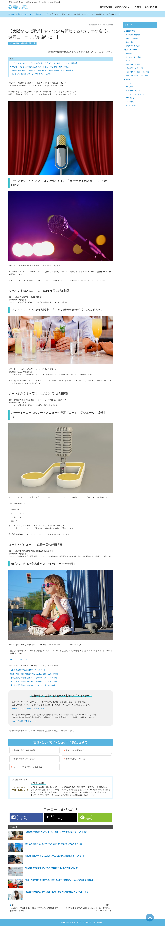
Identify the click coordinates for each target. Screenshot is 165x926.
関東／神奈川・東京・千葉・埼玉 (137, 72)
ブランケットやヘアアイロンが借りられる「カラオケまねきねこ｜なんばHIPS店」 (45, 63)
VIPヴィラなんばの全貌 (18, 659)
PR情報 (137, 7)
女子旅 (128, 61)
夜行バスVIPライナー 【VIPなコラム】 (33, 14)
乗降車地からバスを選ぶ (74, 759)
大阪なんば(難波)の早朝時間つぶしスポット (28, 670)
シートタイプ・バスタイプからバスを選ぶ (29, 709)
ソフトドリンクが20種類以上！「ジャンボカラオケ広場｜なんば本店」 (41, 67)
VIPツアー (129, 83)
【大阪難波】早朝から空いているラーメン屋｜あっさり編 (33, 681)
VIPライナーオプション (134, 91)
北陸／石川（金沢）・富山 (135, 68)
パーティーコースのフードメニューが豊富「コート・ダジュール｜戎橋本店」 (43, 70)
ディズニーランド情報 (133, 57)
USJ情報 (129, 53)
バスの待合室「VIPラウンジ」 (24, 721)
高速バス (12, 14)
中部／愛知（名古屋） (133, 64)
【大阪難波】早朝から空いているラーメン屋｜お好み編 (32, 685)
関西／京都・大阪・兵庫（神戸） (137, 75)
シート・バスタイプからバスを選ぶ (26, 767)
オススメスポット (123, 7)
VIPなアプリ (130, 87)
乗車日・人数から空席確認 (23, 750)
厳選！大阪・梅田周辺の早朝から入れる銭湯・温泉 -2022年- (34, 674)
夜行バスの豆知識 (132, 38)
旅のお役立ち (130, 42)
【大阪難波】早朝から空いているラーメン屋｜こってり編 (33, 678)
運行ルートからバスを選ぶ (23, 759)
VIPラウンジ (130, 98)
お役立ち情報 (106, 7)
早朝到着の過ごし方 (28, 43)
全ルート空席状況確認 (74, 750)
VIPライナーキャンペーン (135, 94)
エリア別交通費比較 (133, 35)
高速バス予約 (151, 7)
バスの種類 (130, 102)
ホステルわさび (131, 105)
